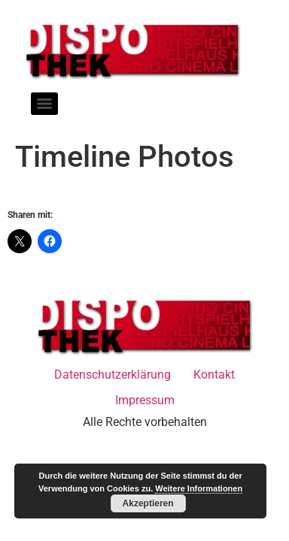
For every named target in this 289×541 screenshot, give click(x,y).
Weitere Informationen (198, 488)
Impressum (145, 400)
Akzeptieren (148, 503)
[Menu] (44, 103)
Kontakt (214, 374)
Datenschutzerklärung (112, 374)
